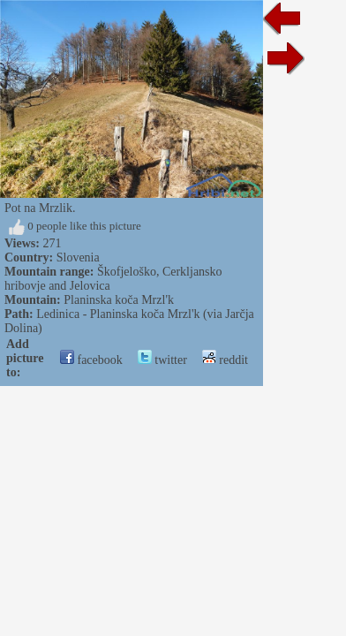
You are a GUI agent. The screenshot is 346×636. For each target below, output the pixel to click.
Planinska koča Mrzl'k (119, 300)
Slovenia (78, 257)
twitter (162, 360)
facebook (91, 360)
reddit (225, 360)
